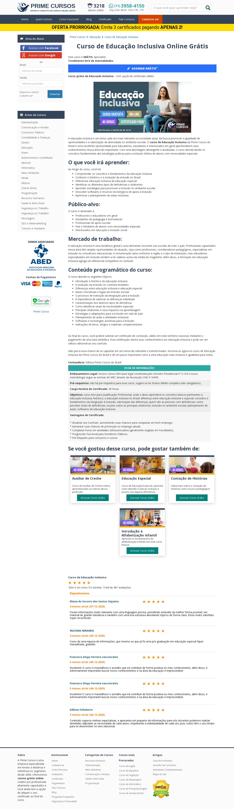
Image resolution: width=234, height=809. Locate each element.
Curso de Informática (130, 784)
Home (24, 19)
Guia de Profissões (162, 760)
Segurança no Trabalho (35, 208)
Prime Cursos (41, 311)
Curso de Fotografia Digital (133, 788)
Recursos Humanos (32, 198)
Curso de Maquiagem (130, 779)
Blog (89, 19)
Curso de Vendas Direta (131, 793)
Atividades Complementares (167, 769)
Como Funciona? (69, 19)
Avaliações (57, 774)
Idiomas (26, 162)
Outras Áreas (29, 188)
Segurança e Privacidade (64, 801)
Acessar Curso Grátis (93, 497)
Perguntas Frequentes (63, 796)
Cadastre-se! (150, 19)
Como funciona (59, 769)
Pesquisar (151, 4)
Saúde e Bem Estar (94, 778)
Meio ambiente (93, 769)
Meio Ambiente (30, 173)
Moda (24, 178)
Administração (29, 122)
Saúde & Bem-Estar (32, 203)
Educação (27, 147)
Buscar (208, 7)
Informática (28, 167)
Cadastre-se (58, 765)
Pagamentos (58, 783)
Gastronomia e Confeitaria (36, 157)
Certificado (105, 19)
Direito (25, 142)
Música (25, 183)
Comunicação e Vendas (35, 127)
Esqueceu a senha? (29, 92)
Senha (23, 77)
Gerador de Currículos (164, 765)
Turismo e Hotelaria (33, 228)
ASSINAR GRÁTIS (142, 68)
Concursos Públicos (32, 132)
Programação (29, 193)
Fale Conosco (127, 19)
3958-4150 (129, 5)
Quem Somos (44, 19)
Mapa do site (159, 774)
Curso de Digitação (129, 775)
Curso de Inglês (127, 766)
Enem (24, 152)
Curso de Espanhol (129, 770)
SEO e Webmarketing (33, 223)
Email (23, 64)
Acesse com (44, 48)
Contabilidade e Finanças (35, 137)
